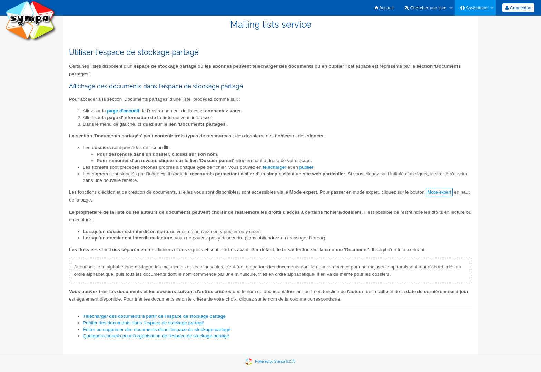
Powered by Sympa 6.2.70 (275, 361)
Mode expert (439, 192)
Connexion (518, 7)
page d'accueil (123, 111)
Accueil (384, 7)
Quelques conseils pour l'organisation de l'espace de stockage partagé (156, 336)
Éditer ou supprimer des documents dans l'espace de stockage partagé (156, 329)
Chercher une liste (425, 7)
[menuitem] (384, 8)
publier (306, 167)
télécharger (274, 167)
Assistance (474, 7)
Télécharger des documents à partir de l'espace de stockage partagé (154, 316)
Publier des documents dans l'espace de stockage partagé (143, 322)
